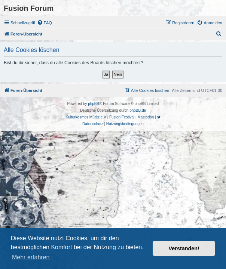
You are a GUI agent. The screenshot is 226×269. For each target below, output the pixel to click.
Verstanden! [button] (184, 248)
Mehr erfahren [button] (31, 257)
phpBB (93, 104)
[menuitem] (44, 22)
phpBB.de (137, 110)
